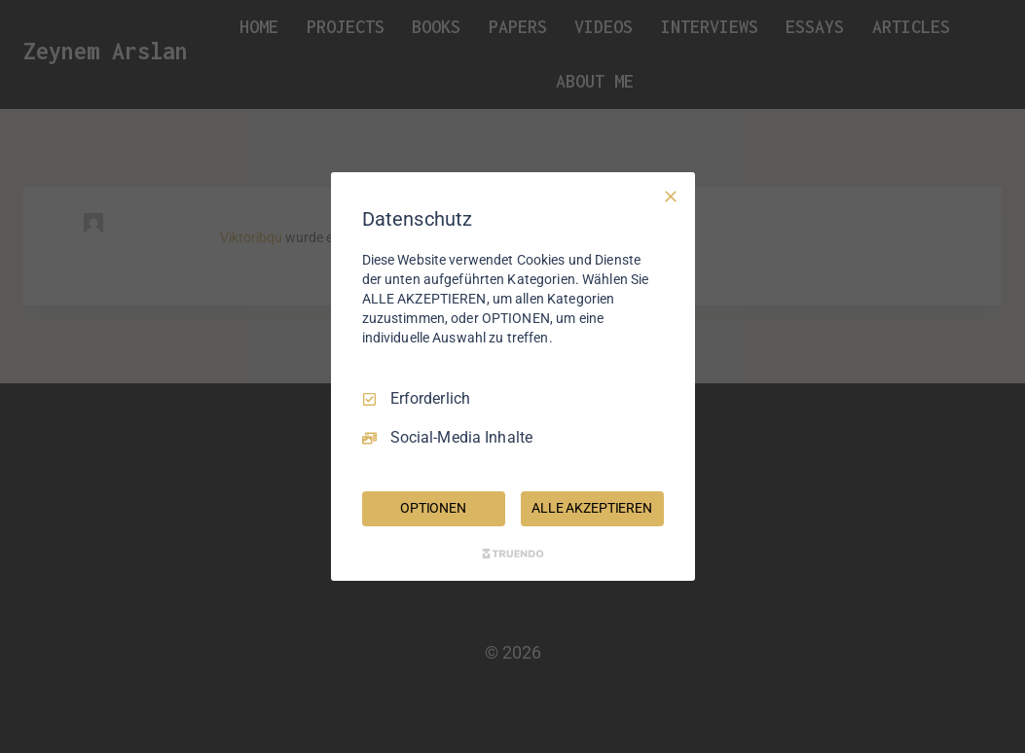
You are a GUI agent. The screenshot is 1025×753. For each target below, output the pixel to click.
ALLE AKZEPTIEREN (591, 508)
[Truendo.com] (513, 553)
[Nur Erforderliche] (670, 196)
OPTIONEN (433, 508)
